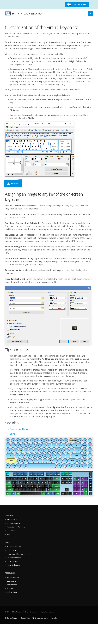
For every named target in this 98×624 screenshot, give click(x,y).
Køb (8, 534)
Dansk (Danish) (11, 618)
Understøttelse (13, 561)
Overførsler (11, 531)
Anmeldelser (12, 585)
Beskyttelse (25, 618)
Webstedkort (12, 592)
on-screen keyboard (46, 33)
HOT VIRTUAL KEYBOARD (27, 13)
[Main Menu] (90, 13)
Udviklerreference (14, 558)
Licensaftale (11, 581)
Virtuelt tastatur (13, 519)
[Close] (92, 4)
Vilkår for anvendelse (40, 618)
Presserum (11, 588)
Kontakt (54, 618)
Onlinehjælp (11, 550)
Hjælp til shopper (13, 565)
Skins (12, 433)
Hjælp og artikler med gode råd (18, 554)
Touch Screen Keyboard (16, 527)
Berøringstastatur (13, 523)
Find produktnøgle (14, 546)
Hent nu (13, 183)
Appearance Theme (19, 429)
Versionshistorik (13, 577)
